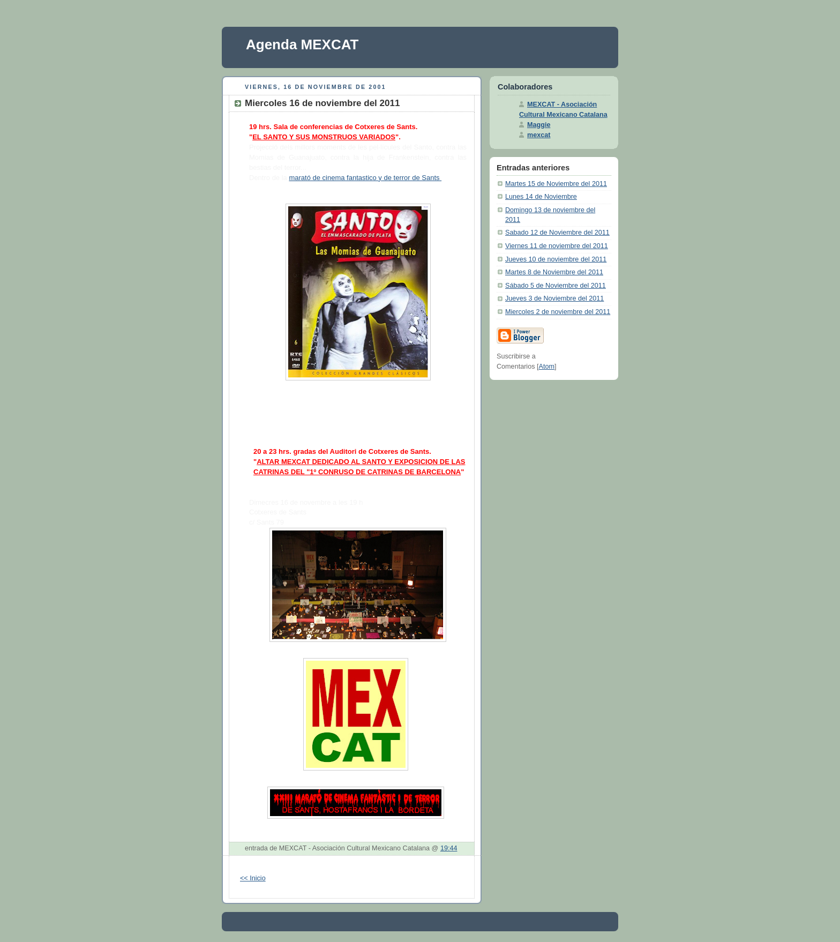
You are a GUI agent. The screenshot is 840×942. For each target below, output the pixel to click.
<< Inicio (253, 878)
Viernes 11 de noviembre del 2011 (556, 246)
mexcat (538, 135)
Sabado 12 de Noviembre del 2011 (557, 232)
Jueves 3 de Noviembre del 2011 (554, 298)
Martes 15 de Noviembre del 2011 (556, 184)
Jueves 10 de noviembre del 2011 (555, 259)
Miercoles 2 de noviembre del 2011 (557, 312)
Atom (546, 366)
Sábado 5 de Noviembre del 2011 (555, 285)
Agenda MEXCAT (302, 44)
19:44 (449, 848)
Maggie (538, 125)
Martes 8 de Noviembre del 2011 (554, 272)
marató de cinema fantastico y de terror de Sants (365, 178)
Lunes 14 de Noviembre (541, 196)
